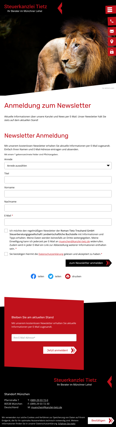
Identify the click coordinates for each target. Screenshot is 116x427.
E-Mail (8, 215)
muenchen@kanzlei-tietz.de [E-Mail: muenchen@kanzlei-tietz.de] (46, 407)
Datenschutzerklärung (51, 254)
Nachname (10, 201)
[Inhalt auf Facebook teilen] (39, 276)
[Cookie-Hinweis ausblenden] (101, 420)
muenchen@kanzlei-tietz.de (74, 241)
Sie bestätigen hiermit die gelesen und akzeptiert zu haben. (55, 254)
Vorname (9, 187)
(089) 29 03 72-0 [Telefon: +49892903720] (39, 400)
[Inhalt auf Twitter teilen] (56, 276)
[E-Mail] (44, 337)
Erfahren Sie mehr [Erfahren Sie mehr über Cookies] (67, 423)
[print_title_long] (75, 276)
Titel (6, 173)
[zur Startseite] (33, 8)
